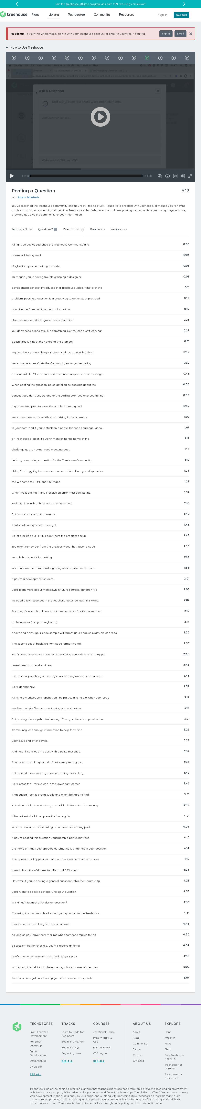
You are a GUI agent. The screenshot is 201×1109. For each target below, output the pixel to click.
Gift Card (138, 1060)
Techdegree (76, 14)
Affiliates (170, 1037)
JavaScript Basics (103, 1031)
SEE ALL (35, 1074)
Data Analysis (38, 1060)
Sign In (162, 15)
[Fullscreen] (189, 176)
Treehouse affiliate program (83, 3)
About (136, 1031)
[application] (100, 123)
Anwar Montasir (28, 197)
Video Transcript (73, 229)
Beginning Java (71, 1053)
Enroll (180, 33)
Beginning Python (72, 1041)
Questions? (47, 229)
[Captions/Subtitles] (175, 176)
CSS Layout (100, 1053)
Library (53, 14)
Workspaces (119, 229)
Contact (138, 1055)
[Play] (12, 176)
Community (102, 14)
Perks (168, 1043)
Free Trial (181, 15)
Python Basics (101, 1047)
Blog (136, 1037)
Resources (126, 14)
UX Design (36, 1066)
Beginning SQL (70, 1047)
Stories (137, 1049)
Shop (168, 1049)
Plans (35, 14)
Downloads (97, 229)
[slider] (86, 176)
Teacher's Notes (22, 229)
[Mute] (182, 176)
